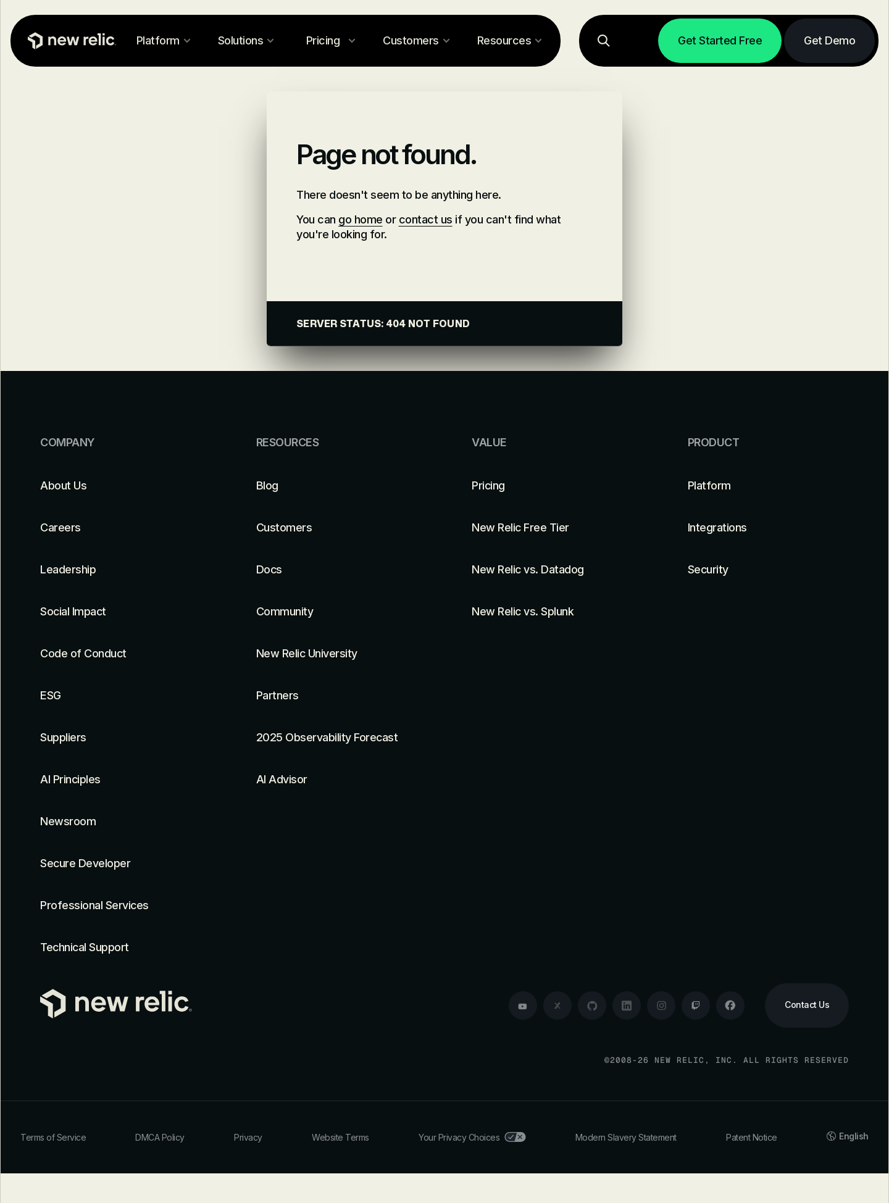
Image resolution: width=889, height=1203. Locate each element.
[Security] (768, 569)
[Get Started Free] (720, 41)
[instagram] (661, 1005)
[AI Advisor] (337, 779)
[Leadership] (121, 569)
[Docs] (337, 569)
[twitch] (696, 1005)
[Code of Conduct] (121, 653)
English (848, 1136)
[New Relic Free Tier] (552, 527)
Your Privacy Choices (472, 1137)
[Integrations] (768, 527)
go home (360, 219)
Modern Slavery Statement (626, 1137)
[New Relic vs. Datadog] (552, 569)
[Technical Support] (121, 947)
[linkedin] (626, 1005)
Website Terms (340, 1137)
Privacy (248, 1137)
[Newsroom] (121, 821)
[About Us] (121, 485)
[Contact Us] (807, 1005)
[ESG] (121, 695)
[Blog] (337, 485)
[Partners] (337, 695)
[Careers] (121, 527)
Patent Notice (751, 1137)
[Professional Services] (121, 905)
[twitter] (557, 1005)
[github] (592, 1005)
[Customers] (337, 527)
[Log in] (640, 40)
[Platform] (768, 485)
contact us (426, 219)
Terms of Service (53, 1137)
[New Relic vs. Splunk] (552, 611)
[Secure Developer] (121, 863)
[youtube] (523, 1005)
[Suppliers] (121, 737)
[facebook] (730, 1005)
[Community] (337, 611)
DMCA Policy (160, 1137)
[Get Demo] (829, 41)
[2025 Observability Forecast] (337, 737)
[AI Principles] (121, 779)
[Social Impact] (121, 611)
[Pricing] (552, 485)
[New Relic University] (337, 653)
